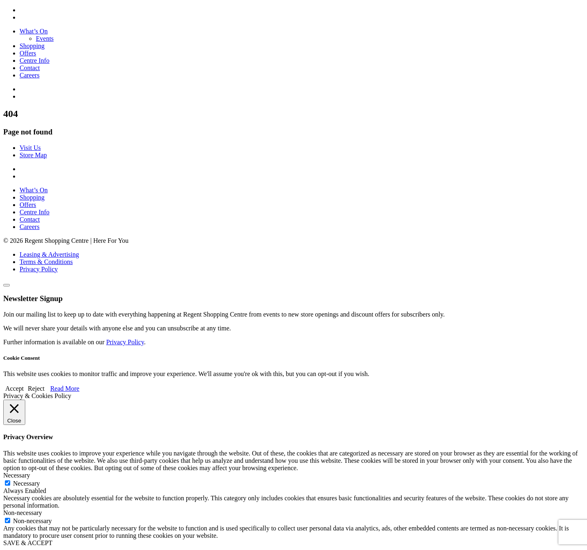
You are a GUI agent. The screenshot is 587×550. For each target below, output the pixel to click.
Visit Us (30, 147)
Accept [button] (14, 388)
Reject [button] (36, 388)
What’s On (34, 31)
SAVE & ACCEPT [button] (28, 542)
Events (45, 38)
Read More (64, 388)
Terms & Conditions (46, 261)
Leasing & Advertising (49, 254)
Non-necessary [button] (22, 512)
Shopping (32, 45)
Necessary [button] (16, 475)
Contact (30, 67)
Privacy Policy (39, 269)
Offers (28, 53)
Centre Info (34, 60)
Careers (30, 75)
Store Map (33, 155)
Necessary (26, 483)
